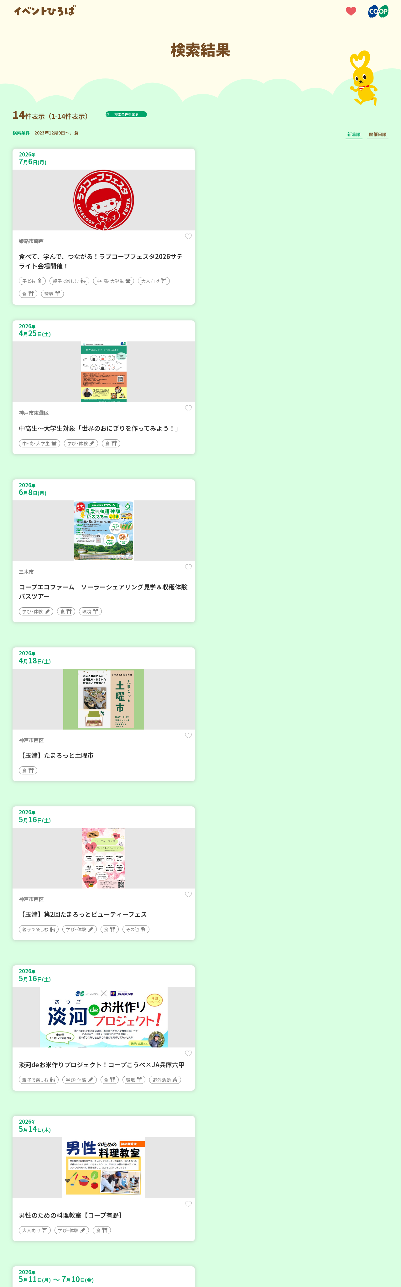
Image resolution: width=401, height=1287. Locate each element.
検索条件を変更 (141, 114)
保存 (116, 241)
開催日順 (378, 134)
